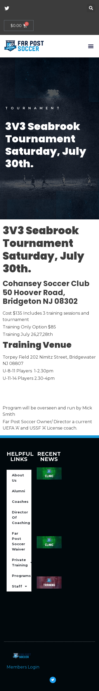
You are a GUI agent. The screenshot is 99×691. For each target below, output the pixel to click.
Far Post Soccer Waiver (18, 541)
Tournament (33, 108)
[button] (91, 8)
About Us (18, 477)
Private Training (21, 562)
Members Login (23, 667)
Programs (21, 575)
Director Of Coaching (21, 517)
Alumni (18, 491)
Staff (19, 586)
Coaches (20, 501)
